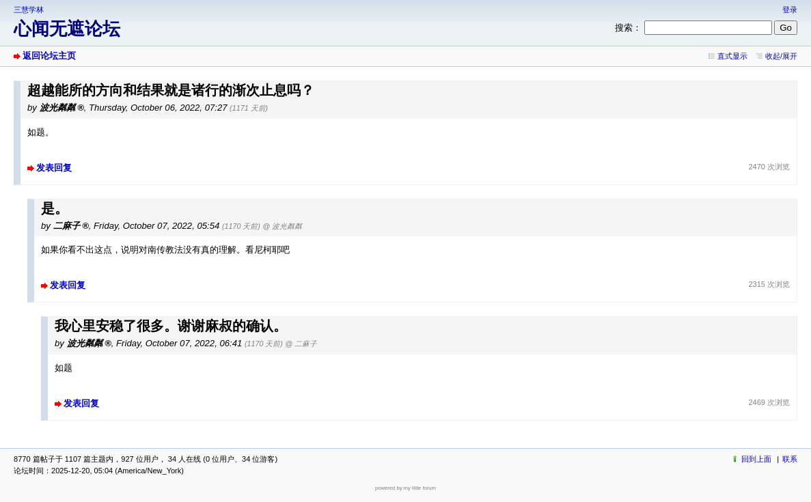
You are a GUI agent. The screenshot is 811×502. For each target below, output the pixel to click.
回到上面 (756, 459)
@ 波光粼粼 (283, 226)
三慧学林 (29, 9)
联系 (789, 459)
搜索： (628, 28)
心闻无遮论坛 (67, 28)
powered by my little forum (405, 488)
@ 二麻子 (302, 343)
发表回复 (54, 168)
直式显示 (732, 56)
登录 (789, 9)
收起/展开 (781, 56)
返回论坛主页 (49, 56)
